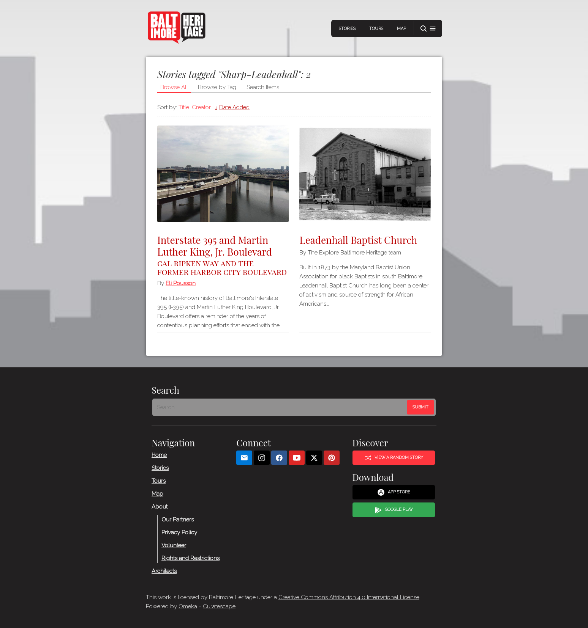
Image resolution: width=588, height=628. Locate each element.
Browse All (174, 87)
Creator (201, 107)
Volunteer (173, 545)
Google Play (394, 510)
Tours (376, 28)
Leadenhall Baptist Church (358, 239)
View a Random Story (394, 458)
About (160, 506)
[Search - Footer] (280, 407)
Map (401, 28)
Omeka (188, 606)
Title (184, 107)
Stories (347, 28)
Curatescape (219, 606)
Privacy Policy (179, 532)
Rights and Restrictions (190, 558)
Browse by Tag (217, 87)
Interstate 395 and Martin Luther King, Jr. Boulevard (223, 254)
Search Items (263, 87)
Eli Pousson (181, 283)
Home (159, 455)
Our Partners (177, 519)
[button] (428, 28)
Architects (164, 571)
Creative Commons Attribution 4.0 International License (348, 597)
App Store (393, 492)
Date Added (234, 107)
